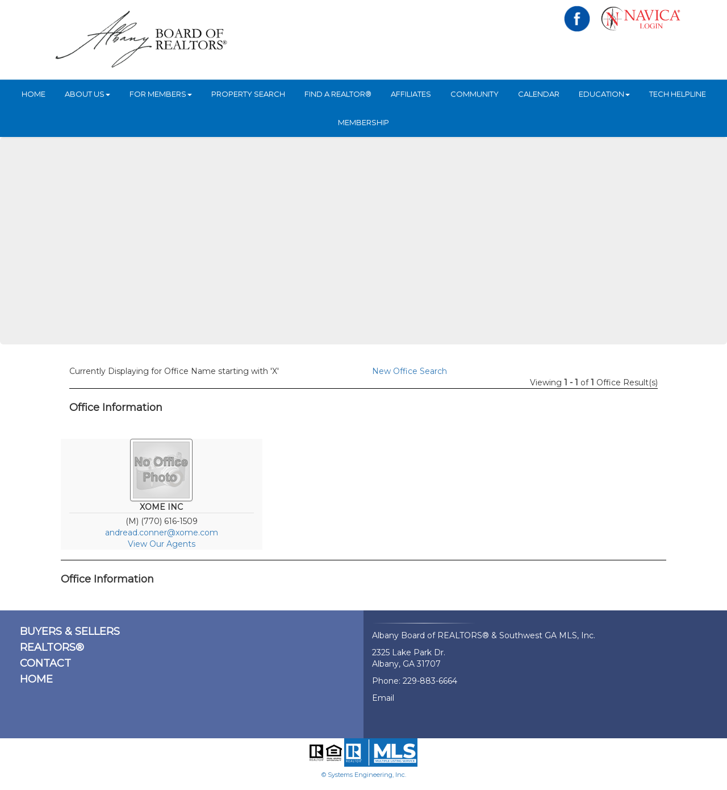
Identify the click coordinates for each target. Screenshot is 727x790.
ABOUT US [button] (87, 93)
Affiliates (411, 93)
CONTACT (45, 663)
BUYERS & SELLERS (70, 631)
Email (383, 698)
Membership (363, 122)
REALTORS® (52, 647)
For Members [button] (160, 93)
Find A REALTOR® (337, 93)
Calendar (538, 93)
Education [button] (604, 93)
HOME (33, 93)
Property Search (248, 93)
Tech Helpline (677, 93)
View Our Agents (161, 544)
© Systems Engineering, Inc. (363, 775)
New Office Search (409, 371)
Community (474, 93)
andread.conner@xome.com (161, 532)
